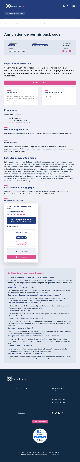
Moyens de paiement (58, 402)
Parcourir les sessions (15, 13)
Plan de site (55, 454)
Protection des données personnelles (34, 454)
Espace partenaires (40, 421)
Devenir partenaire (57, 394)
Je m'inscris (21, 257)
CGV (42, 452)
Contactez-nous (57, 391)
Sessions (10, 23)
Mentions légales (53, 452)
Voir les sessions (40, 82)
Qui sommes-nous (58, 388)
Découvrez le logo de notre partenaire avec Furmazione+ (21, 243)
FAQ (57, 405)
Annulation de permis (27, 23)
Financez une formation (58, 399)
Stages (17, 23)
